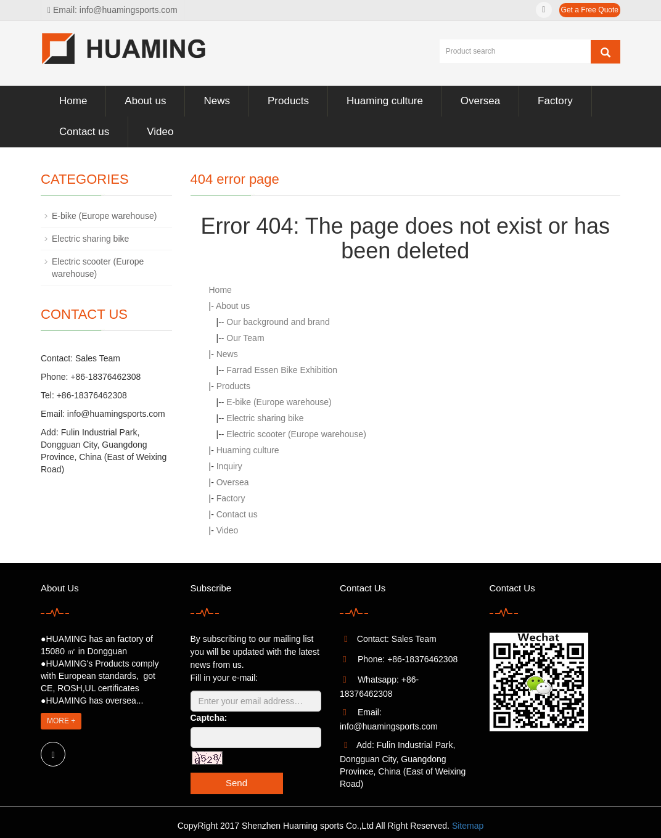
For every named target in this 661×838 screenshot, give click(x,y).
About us (145, 101)
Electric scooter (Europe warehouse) (296, 434)
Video (160, 132)
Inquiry (229, 466)
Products (288, 101)
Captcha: (209, 718)
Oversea (480, 101)
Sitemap (467, 826)
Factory (555, 101)
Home (73, 101)
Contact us (84, 132)
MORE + (61, 721)
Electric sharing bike (264, 418)
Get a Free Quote (589, 10)
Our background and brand (277, 322)
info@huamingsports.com (116, 414)
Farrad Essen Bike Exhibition (281, 370)
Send (236, 783)
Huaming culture (385, 101)
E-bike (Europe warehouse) (278, 402)
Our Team (245, 338)
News (216, 101)
